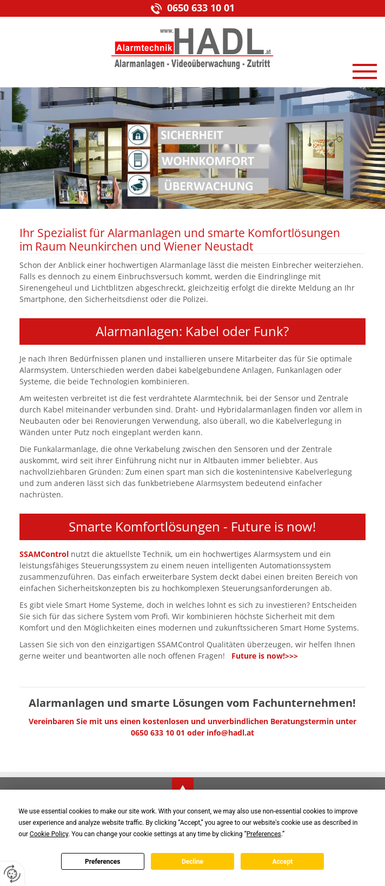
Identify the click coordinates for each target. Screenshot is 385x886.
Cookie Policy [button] (49, 834)
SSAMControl (44, 554)
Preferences (103, 861)
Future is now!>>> (264, 656)
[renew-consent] (12, 874)
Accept (282, 861)
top (183, 788)
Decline (192, 861)
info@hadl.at (230, 732)
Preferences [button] (264, 834)
